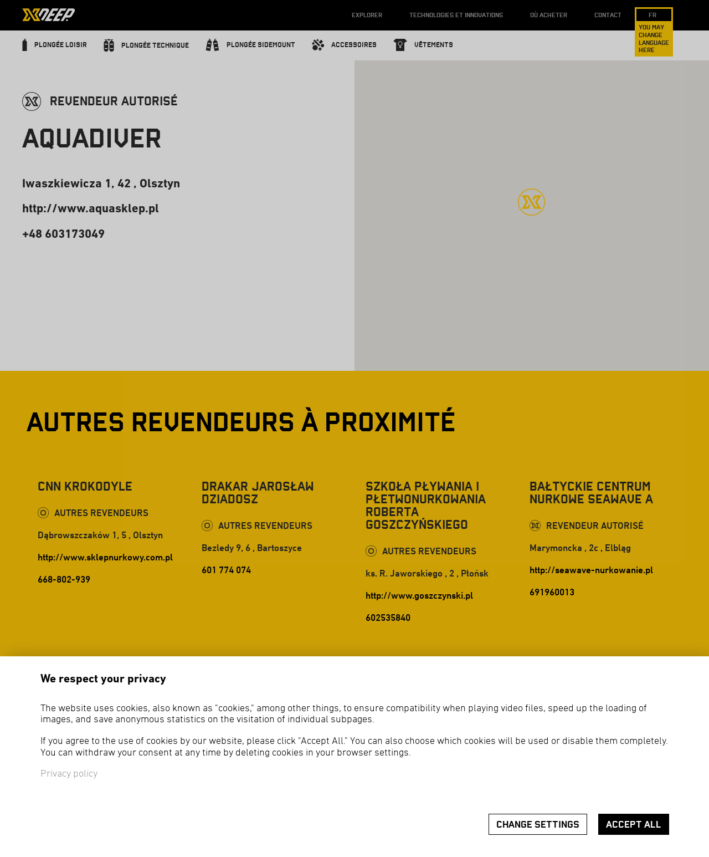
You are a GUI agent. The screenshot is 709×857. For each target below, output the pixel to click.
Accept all (633, 824)
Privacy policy (68, 774)
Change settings (537, 824)
